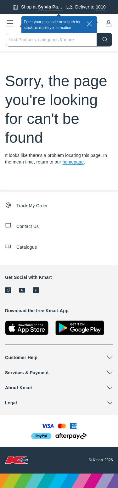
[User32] (108, 23)
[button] (10, 23)
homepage (73, 161)
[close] (89, 23)
